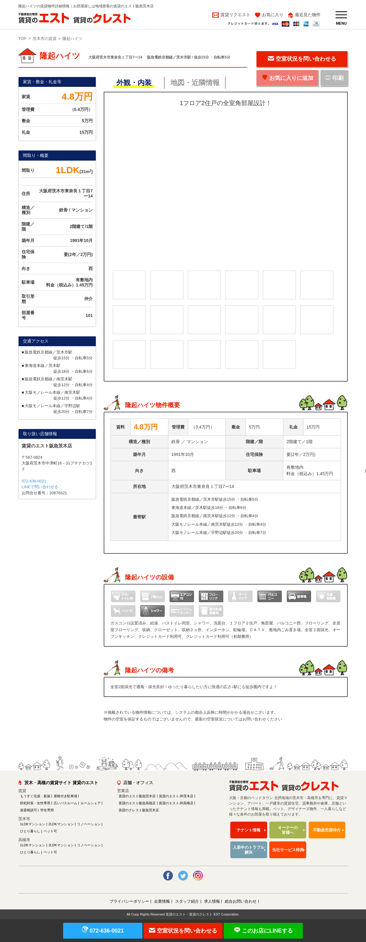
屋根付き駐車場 (65, 796)
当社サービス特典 (288, 850)
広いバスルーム (65, 803)
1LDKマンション (32, 824)
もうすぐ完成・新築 (35, 796)
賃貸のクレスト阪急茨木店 (139, 810)
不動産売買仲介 (327, 830)
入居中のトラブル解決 (248, 850)
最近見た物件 (308, 14)
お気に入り (272, 14)
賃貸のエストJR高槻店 (176, 803)
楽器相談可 (28, 810)
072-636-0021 (34, 481)
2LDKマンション (61, 824)
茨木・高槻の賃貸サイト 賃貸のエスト (61, 782)
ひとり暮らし (30, 831)
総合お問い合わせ (241, 901)
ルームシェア (91, 803)
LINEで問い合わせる (40, 487)
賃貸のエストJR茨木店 (176, 796)
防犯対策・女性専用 (35, 803)
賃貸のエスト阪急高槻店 (137, 803)
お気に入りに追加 (291, 78)
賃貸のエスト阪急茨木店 (137, 796)
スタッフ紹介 (187, 901)
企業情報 (162, 901)
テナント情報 (248, 830)
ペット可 (50, 831)
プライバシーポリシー (129, 901)
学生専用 (47, 810)
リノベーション (89, 824)
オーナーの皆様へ (288, 830)
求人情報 (212, 901)
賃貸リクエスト (234, 14)
